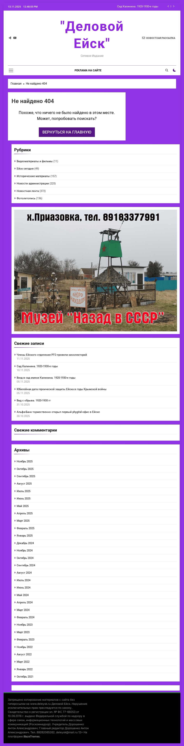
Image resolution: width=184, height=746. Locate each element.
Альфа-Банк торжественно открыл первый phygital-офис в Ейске (58, 412)
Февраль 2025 (25, 528)
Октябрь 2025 (25, 469)
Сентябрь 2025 (26, 476)
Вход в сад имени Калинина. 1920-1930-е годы (46, 377)
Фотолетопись (26, 198)
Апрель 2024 (25, 602)
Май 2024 (23, 595)
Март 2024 (23, 610)
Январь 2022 (25, 669)
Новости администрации (33, 183)
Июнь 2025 (23, 498)
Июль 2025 (23, 491)
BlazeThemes (32, 736)
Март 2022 (23, 661)
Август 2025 (24, 483)
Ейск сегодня (25, 168)
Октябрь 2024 (25, 558)
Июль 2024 (23, 580)
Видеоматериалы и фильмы (35, 161)
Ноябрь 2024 (25, 550)
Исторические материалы (33, 176)
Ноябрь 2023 (25, 624)
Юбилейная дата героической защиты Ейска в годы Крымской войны (62, 389)
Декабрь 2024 (25, 543)
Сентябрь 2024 (26, 565)
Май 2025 (23, 506)
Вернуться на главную (66, 132)
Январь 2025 (25, 535)
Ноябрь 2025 (25, 461)
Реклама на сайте (88, 70)
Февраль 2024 (25, 617)
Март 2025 (23, 520)
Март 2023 (23, 632)
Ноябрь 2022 (25, 647)
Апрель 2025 (25, 513)
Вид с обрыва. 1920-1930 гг (34, 400)
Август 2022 (24, 654)
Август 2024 (24, 572)
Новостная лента (28, 191)
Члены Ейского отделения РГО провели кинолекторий (52, 354)
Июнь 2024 (23, 587)
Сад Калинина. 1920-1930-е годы (137, 6)
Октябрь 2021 (25, 676)
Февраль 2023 (25, 639)
